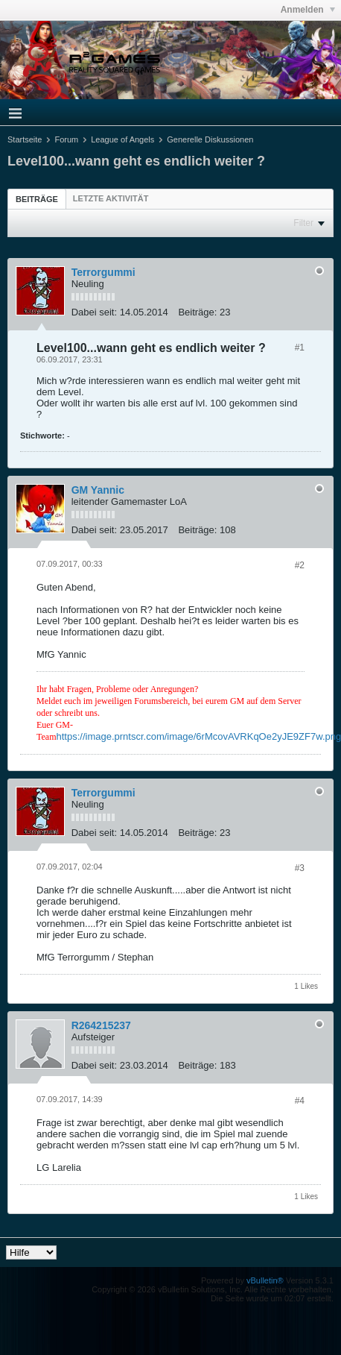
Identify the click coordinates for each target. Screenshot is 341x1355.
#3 (300, 868)
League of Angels (122, 139)
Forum (66, 139)
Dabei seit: (94, 312)
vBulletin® (265, 1280)
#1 (300, 347)
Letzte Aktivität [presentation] (111, 198)
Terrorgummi (103, 272)
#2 (300, 565)
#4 (300, 1100)
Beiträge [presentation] (37, 199)
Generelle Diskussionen (210, 139)
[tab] (36, 199)
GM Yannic (97, 490)
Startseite (24, 139)
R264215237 (101, 1025)
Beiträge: (197, 312)
